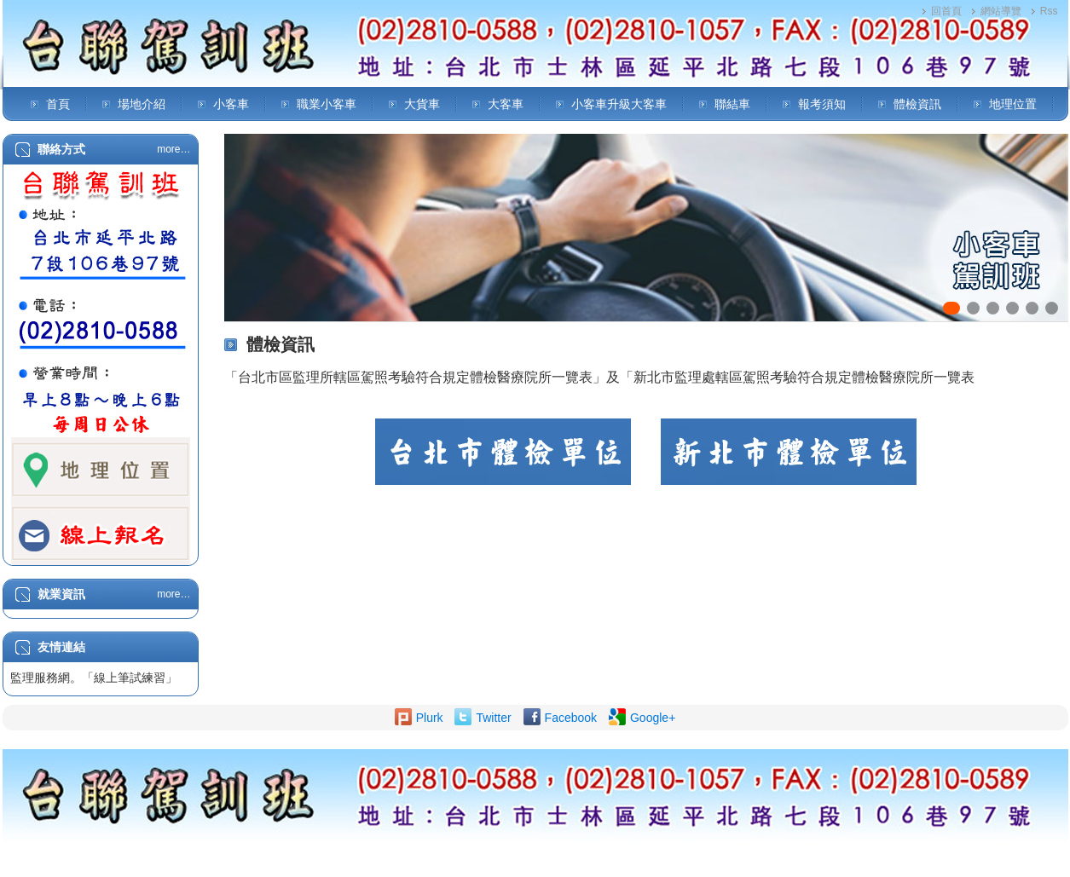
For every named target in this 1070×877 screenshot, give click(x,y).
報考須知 (822, 104)
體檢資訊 (917, 104)
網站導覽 (1000, 11)
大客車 (505, 104)
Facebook (571, 717)
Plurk (429, 717)
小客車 (231, 104)
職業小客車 (326, 104)
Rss (1049, 11)
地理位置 (1013, 104)
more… (173, 149)
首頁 (58, 104)
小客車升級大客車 (619, 104)
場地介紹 (141, 104)
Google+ (652, 717)
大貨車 (422, 104)
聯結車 (732, 104)
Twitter (493, 717)
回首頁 (946, 11)
